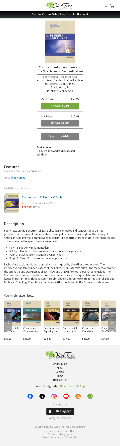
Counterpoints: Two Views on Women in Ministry (109, 333)
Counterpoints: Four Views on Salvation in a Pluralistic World (12, 333)
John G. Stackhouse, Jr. (63, 85)
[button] (106, 6)
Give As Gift (60, 123)
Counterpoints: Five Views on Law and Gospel (90, 331)
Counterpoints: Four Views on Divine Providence (31, 333)
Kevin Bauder (54, 80)
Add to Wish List (60, 136)
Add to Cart (60, 106)
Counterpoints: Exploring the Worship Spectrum (52, 333)
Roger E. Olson (57, 84)
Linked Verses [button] (16, 178)
